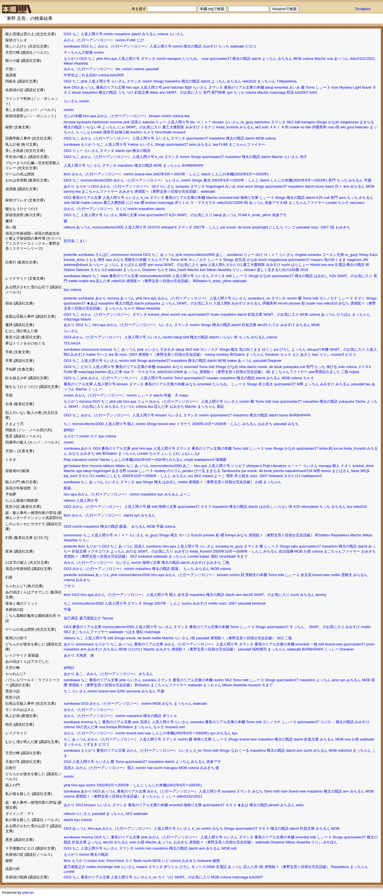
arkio (300, 805)
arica (249, 186)
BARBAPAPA (192, 165)
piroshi (273, 805)
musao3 (178, 132)
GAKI (121, 691)
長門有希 (218, 92)
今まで (242, 556)
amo (192, 144)
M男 (300, 384)
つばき (129, 632)
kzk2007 (301, 92)
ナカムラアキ (158, 260)
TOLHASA (72, 343)
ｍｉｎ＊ (204, 122)
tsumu (326, 471)
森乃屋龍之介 (90, 618)
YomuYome (115, 861)
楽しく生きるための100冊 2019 (282, 270)
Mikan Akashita (76, 63)
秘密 (216, 861)
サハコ (102, 354)
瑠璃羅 (220, 460)
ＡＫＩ (275, 127)
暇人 (131, 424)
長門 (206, 92)
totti (298, 122)
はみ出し (321, 276)
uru (190, 476)
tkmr (67, 87)
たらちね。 (191, 58)
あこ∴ (221, 255)
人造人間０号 (92, 34)
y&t (119, 401)
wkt (343, 127)
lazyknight (260, 227)
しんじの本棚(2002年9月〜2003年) (240, 174)
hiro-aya (110, 58)
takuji (269, 87)
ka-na (338, 448)
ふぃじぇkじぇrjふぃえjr (180, 453)
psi (222, 227)
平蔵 (367, 180)
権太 (234, 349)
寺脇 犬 (171, 395)
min (184, 314)
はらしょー (300, 265)
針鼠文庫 (141, 92)
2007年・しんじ (206, 227)
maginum (354, 260)
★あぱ (92, 303)
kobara (75, 466)
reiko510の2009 (229, 203)
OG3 (67, 34)
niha (242, 367)
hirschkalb (163, 132)
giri (66, 466)
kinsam (154, 116)
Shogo (158, 81)
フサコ (69, 586)
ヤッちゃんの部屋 (78, 52)
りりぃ (237, 270)
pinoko (187, 471)
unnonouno (120, 255)
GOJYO (154, 227)
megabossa (349, 122)
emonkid (281, 87)
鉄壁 (142, 265)
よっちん (269, 58)
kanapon (174, 58)
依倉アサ (272, 203)
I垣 (337, 127)
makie (294, 127)
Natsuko (361, 127)
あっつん (341, 58)
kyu (66, 289)
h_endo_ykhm (259, 215)
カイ (93, 436)
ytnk (99, 58)
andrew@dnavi (76, 265)
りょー (160, 122)
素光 (207, 180)
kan (203, 270)
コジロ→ (327, 722)
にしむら (276, 227)
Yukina (132, 144)
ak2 (258, 127)
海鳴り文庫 (249, 197)
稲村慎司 (259, 649)
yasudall (152, 69)
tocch (262, 260)
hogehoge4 (215, 186)
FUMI (131, 40)
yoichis (278, 471)
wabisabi (237, 46)
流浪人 (136, 122)
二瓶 (344, 372)
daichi (136, 34)
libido (154, 92)
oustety (160, 471)
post (166, 87)
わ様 (283, 203)
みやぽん (330, 842)
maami (207, 476)
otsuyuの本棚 (318, 349)
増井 (101, 260)
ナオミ (346, 466)
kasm (329, 186)
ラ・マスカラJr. (203, 203)
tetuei (76, 92)
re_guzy (247, 122)
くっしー (95, 389)
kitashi (86, 319)
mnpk (188, 460)
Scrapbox (363, 9)
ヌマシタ (148, 58)
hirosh (282, 303)
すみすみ (167, 349)
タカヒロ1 (234, 265)
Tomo (310, 87)
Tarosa (107, 618)
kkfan (323, 448)
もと (295, 354)
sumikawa (72, 46)
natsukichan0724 (298, 471)
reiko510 (249, 81)
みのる (131, 551)
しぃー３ (323, 87)
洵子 (303, 157)
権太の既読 (193, 46)
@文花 (240, 260)
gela (203, 265)
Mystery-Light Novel (355, 87)
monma (116, 122)
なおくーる (240, 750)
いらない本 (92, 127)
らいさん (176, 34)
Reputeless (340, 535)
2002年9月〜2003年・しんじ (176, 174)
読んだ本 (103, 281)
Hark (104, 276)
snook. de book (238, 227)
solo (265, 127)
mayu (183, 395)
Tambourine (231, 471)
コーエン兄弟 (333, 255)
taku (294, 546)
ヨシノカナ (197, 260)
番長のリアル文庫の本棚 (244, 87)
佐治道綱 (286, 551)
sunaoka (182, 186)
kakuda (148, 122)
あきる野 (119, 471)
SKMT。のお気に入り (184, 92)
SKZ (290, 122)
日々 (338, 186)
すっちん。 (299, 627)
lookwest (276, 476)
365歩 (365, 471)
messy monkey (217, 354)
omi (182, 727)
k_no (159, 157)
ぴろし (284, 349)
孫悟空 (108, 132)
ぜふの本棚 (73, 116)
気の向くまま (335, 260)
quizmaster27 (220, 58)
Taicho (360, 401)
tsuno (319, 186)
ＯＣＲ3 (364, 367)
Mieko (120, 466)
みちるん (149, 34)
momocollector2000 (96, 180)
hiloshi (315, 265)
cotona (162, 34)
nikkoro (69, 227)
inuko (215, 314)
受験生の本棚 (135, 260)
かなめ (333, 122)
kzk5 (313, 92)
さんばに (102, 255)
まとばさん (129, 265)
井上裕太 (265, 384)
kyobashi (84, 122)
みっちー (96, 265)
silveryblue (309, 506)
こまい (81, 241)
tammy (69, 191)
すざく (359, 298)
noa (330, 58)
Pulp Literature (75, 460)
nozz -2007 (320, 227)
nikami (86, 276)
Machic (320, 58)
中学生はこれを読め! (80, 75)
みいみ (294, 87)
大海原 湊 (85, 655)
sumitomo (234, 255)
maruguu (170, 768)
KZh (319, 197)
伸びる (331, 367)
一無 (313, 644)
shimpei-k (169, 227)
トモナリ (208, 127)
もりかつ (71, 58)
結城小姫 (122, 132)
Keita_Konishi (227, 127)
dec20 (262, 325)
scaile (310, 303)
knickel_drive (74, 260)
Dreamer (149, 270)
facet (355, 471)
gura (350, 127)
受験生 (346, 575)
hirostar (70, 122)
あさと (305, 354)
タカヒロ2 (98, 270)
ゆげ (155, 186)
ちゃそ (148, 132)
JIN (365, 260)
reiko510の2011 (362, 58)
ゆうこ (267, 349)
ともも (91, 260)
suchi (286, 265)
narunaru (357, 203)
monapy (324, 466)
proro (370, 644)
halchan (177, 87)
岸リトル (182, 203)
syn (229, 92)
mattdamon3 (204, 460)
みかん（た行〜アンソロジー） (89, 40)
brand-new (143, 174)
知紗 (188, 87)
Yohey (364, 255)
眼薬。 (69, 488)
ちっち (223, 46)
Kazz (374, 255)
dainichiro (262, 122)
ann (162, 92)
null (326, 197)
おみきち (126, 191)
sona (158, 265)
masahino (122, 34)
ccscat (132, 471)
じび (140, 40)
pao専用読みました (324, 372)
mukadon (163, 367)
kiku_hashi (177, 270)
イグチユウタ (98, 551)
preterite (70, 255)
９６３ (206, 506)
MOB (297, 58)
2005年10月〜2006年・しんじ (216, 424)
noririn (108, 34)
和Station (200, 281)
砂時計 (69, 430)
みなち (118, 260)
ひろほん (344, 314)
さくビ (121, 209)
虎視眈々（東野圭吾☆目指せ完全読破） (167, 191)
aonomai (134, 691)
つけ (129, 92)
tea (186, 116)
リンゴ (289, 227)
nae (148, 733)
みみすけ (210, 46)
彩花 (290, 92)
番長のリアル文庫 (110, 87)
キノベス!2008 (203, 867)
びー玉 (199, 471)
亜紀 (220, 406)
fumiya (230, 535)
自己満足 (71, 618)
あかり (69, 186)
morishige (105, 867)
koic (101, 861)
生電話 (340, 265)
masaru (317, 260)
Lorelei (96, 132)
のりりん (174, 471)
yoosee (295, 303)
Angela (300, 255)
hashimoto (100, 122)
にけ (129, 203)
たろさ (273, 325)
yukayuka (152, 303)
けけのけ (135, 649)
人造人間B (221, 303)
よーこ (219, 476)
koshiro (136, 132)
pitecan (28, 892)
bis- (119, 69)
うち (121, 92)
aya (109, 260)
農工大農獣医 (173, 127)
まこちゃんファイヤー (247, 144)
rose (204, 58)
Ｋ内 (285, 127)
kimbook (259, 603)
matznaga (278, 92)
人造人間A (216, 265)
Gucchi (196, 535)
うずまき (90, 744)
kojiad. (354, 372)
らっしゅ (83, 132)
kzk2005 (117, 75)
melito (73, 281)
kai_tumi (70, 476)
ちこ (76, 34)
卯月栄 (69, 241)
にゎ (121, 127)
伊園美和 (319, 127)
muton (69, 395)
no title (305, 127)
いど (165, 861)
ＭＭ (183, 260)
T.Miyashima (287, 81)
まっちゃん (266, 81)
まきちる (367, 122)
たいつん (127, 406)
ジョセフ (238, 466)
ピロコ (250, 46)
